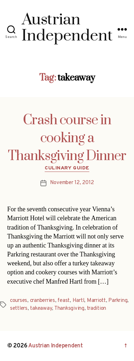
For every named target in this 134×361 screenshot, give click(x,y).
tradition (96, 308)
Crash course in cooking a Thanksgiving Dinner (67, 138)
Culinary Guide (67, 168)
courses (18, 300)
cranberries (42, 300)
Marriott (96, 300)
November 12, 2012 (72, 182)
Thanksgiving (69, 308)
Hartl (78, 300)
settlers (19, 308)
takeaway (41, 308)
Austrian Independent (55, 346)
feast (64, 300)
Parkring (117, 300)
